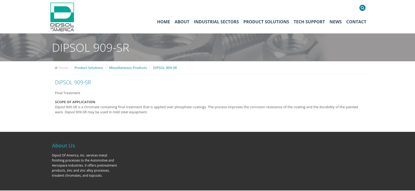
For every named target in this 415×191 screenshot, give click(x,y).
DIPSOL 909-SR (165, 67)
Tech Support (309, 22)
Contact (356, 22)
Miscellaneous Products (128, 67)
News (336, 22)
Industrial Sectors (216, 22)
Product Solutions (266, 22)
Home (163, 22)
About (182, 22)
